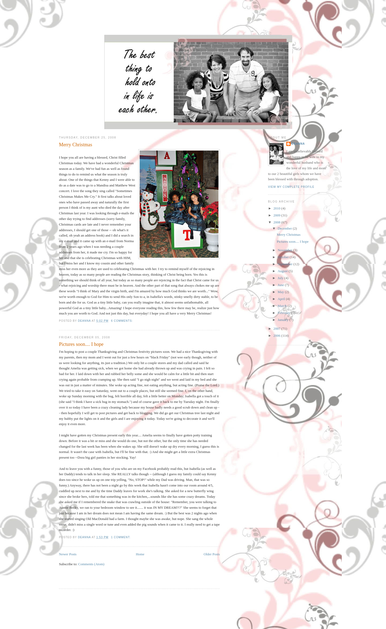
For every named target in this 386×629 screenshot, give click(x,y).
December (285, 228)
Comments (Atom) (91, 564)
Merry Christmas (75, 144)
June (281, 285)
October (284, 257)
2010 (277, 208)
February (284, 313)
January (284, 320)
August (283, 271)
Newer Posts (67, 554)
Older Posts (212, 554)
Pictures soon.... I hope (81, 344)
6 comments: (122, 320)
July (281, 278)
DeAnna (298, 143)
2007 (277, 329)
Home (140, 554)
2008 (277, 222)
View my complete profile (291, 186)
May (281, 292)
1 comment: (121, 537)
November (285, 250)
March (283, 306)
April (282, 299)
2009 (277, 215)
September (286, 264)
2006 (277, 336)
